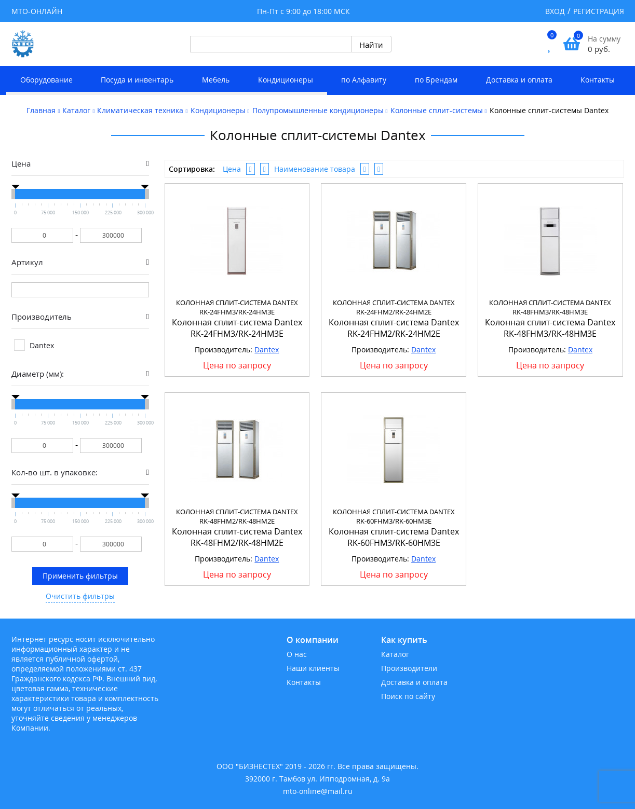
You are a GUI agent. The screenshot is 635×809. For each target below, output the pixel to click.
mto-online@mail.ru (318, 791)
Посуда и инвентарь (137, 80)
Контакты (597, 80)
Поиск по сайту (408, 696)
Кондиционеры (285, 80)
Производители (409, 668)
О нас (297, 654)
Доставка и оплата (519, 80)
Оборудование (46, 80)
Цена (232, 169)
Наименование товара (314, 169)
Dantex (266, 349)
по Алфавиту (363, 80)
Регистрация (598, 11)
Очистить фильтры (80, 596)
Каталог (395, 654)
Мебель (215, 80)
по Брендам (436, 80)
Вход (555, 11)
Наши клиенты (313, 668)
